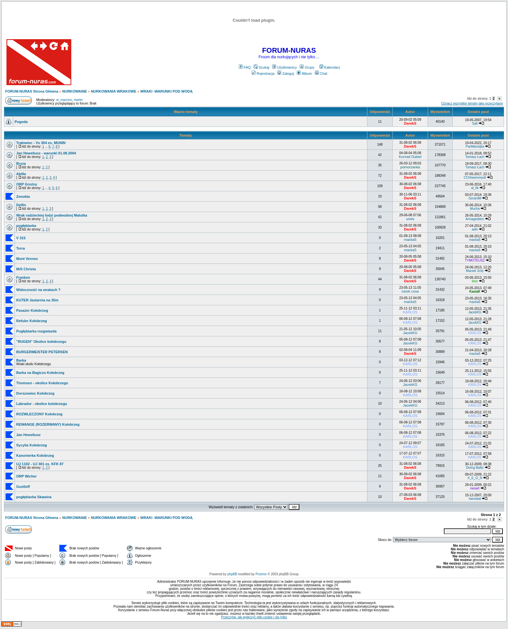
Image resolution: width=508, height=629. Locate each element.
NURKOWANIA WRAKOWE (113, 91)
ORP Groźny (26, 184)
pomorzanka (410, 167)
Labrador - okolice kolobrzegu (41, 404)
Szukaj (261, 67)
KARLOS (410, 312)
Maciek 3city (475, 271)
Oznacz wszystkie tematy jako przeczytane (472, 103)
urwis (410, 219)
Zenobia (23, 196)
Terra (20, 248)
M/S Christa (26, 269)
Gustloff (23, 487)
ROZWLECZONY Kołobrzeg (39, 414)
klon (475, 281)
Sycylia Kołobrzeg (31, 445)
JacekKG (474, 312)
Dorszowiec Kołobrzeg (35, 393)
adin (475, 229)
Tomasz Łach (474, 157)
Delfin (21, 205)
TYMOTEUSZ (475, 260)
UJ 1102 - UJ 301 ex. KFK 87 (40, 464)
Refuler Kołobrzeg (31, 321)
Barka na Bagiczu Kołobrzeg (40, 373)
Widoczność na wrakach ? (38, 290)
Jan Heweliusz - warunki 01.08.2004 (46, 153)
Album (304, 73)
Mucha (475, 208)
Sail (475, 123)
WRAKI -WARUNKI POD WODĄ (166, 91)
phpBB (232, 574)
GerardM (474, 198)
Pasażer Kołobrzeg (32, 310)
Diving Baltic (475, 467)
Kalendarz (330, 67)
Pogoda (21, 122)
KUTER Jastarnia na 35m (37, 300)
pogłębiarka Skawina (34, 497)
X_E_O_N (475, 478)
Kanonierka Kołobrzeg (35, 455)
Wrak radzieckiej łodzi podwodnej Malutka (51, 215)
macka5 (410, 239)
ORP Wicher (26, 476)
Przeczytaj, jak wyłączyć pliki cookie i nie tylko (254, 617)
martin (78, 100)
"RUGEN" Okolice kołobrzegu (41, 341)
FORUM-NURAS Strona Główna (31, 91)
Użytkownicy (284, 67)
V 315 (21, 238)
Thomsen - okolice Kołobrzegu (42, 383)
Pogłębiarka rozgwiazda (36, 331)
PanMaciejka (475, 146)
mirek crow (410, 291)
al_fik (475, 188)
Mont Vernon (27, 259)
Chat (321, 73)
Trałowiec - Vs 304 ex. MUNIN (40, 143)
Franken (23, 277)
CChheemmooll (475, 177)
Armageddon (475, 219)
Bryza (21, 163)
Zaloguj (285, 73)
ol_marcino (64, 100)
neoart (474, 488)
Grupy (307, 67)
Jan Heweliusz (28, 435)
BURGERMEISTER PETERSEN (42, 352)
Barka (21, 360)
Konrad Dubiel (410, 157)
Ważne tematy (186, 112)
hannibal (475, 498)
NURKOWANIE (74, 91)
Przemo (261, 574)
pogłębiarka (26, 226)
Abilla (21, 174)
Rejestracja (263, 73)
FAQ (245, 67)
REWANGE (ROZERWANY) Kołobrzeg (47, 424)
